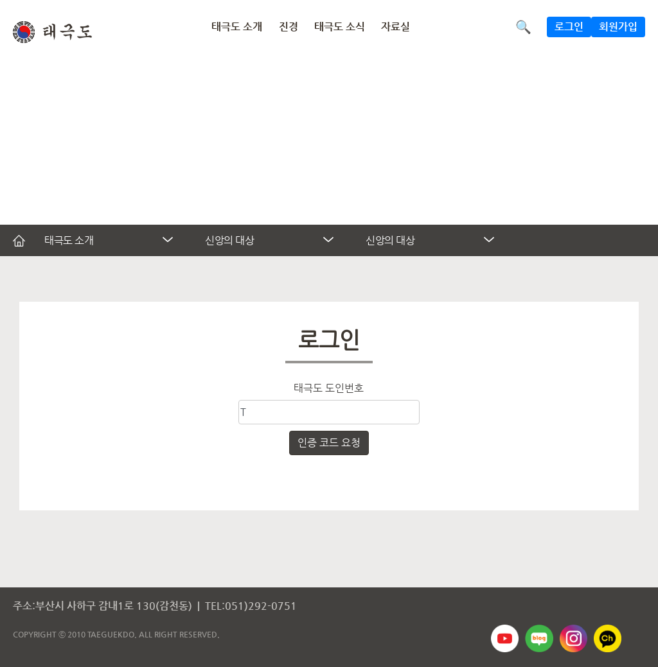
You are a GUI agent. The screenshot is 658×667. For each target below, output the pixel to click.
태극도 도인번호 (329, 388)
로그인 (569, 27)
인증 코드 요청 (329, 443)
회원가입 (618, 27)
